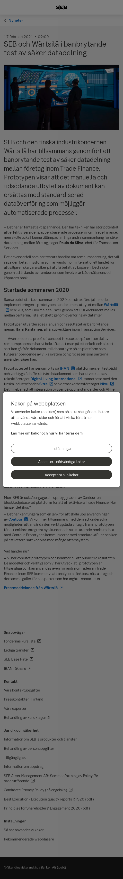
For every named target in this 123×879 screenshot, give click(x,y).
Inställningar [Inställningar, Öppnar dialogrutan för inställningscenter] (62, 448)
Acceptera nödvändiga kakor (61, 461)
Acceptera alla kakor (62, 474)
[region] (61, 439)
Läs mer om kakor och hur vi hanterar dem (47, 433)
